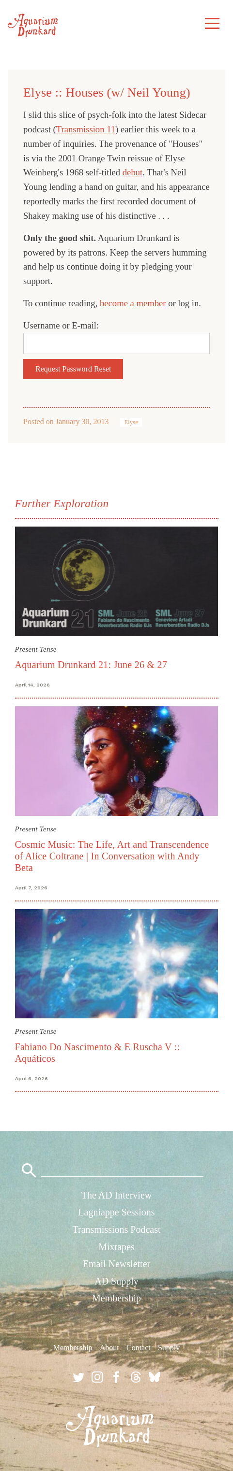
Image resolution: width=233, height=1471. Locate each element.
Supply (169, 1347)
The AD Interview (116, 1195)
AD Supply (116, 1281)
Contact (138, 1347)
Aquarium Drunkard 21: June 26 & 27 (91, 664)
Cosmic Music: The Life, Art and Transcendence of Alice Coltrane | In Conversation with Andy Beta (112, 856)
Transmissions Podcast (116, 1229)
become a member (133, 303)
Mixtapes (116, 1247)
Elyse (131, 422)
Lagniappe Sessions (116, 1212)
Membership (116, 1298)
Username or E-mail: (61, 325)
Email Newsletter (116, 1263)
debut (132, 172)
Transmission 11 (85, 129)
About (109, 1347)
